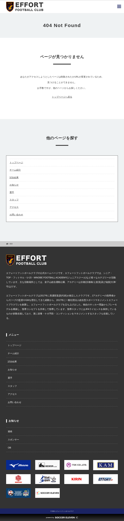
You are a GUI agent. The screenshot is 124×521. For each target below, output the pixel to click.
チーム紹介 (15, 170)
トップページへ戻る (62, 97)
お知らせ (14, 185)
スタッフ (14, 199)
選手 (12, 192)
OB (9, 447)
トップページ (16, 162)
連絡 (10, 431)
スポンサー (13, 439)
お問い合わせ (16, 214)
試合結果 (14, 177)
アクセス (14, 207)
